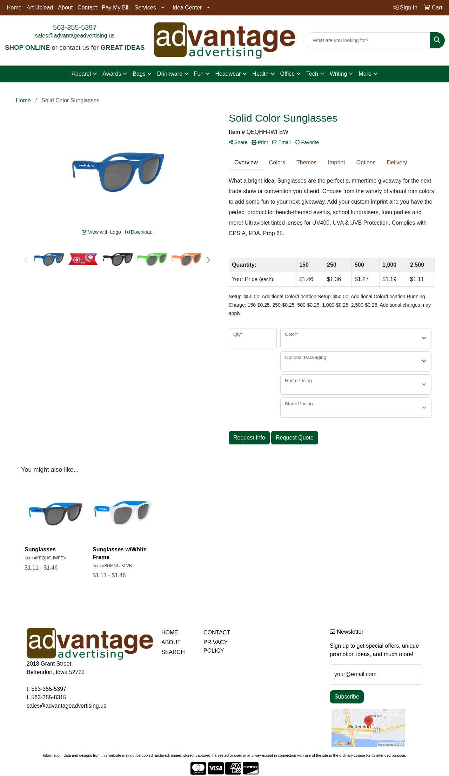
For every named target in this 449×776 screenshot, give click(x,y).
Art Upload (40, 8)
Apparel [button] (81, 74)
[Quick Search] (366, 40)
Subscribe (346, 697)
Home (14, 8)
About (65, 8)
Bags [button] (139, 74)
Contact (87, 8)
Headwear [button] (228, 74)
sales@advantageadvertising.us (75, 36)
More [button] (364, 74)
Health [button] (260, 74)
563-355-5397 (75, 27)
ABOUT (171, 642)
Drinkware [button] (169, 74)
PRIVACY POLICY (215, 646)
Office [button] (287, 74)
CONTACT (216, 632)
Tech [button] (312, 74)
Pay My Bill (115, 8)
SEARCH (173, 652)
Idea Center (187, 8)
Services (145, 8)
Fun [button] (199, 74)
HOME (169, 632)
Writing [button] (338, 74)
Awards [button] (111, 74)
